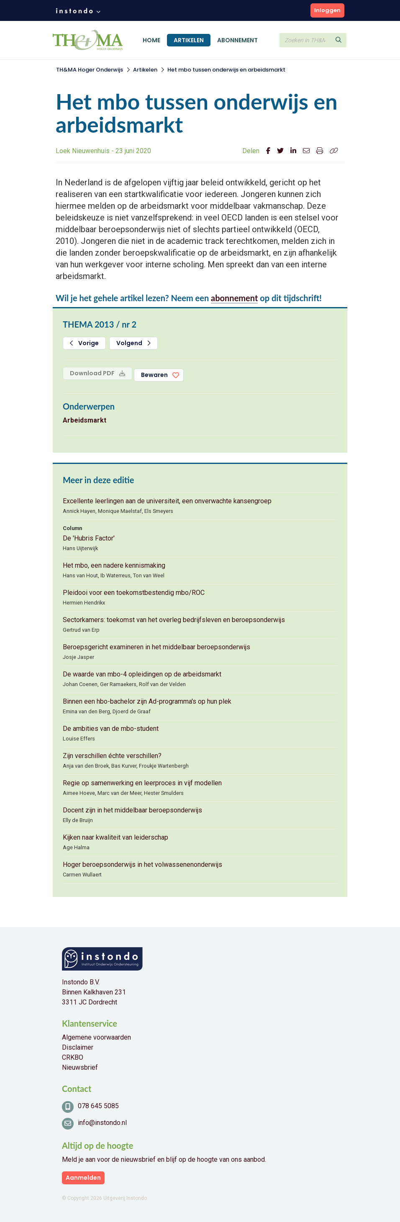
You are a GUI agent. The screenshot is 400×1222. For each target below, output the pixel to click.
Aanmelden (83, 1177)
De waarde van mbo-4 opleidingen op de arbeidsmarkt (142, 674)
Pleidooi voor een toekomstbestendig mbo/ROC (134, 593)
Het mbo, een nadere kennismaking (114, 565)
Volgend (133, 343)
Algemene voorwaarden (96, 1037)
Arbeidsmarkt (84, 420)
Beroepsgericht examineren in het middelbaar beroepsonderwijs (156, 647)
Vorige (84, 343)
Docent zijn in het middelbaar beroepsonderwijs (132, 810)
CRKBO (72, 1057)
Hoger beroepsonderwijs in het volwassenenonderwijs (142, 864)
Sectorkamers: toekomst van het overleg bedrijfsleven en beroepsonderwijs (174, 620)
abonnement (234, 298)
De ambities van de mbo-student (111, 729)
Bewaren (154, 375)
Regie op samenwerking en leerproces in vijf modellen (142, 783)
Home (151, 40)
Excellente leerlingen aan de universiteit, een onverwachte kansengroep (167, 501)
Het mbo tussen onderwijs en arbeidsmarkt (226, 70)
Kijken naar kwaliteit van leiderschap (115, 837)
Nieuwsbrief (80, 1067)
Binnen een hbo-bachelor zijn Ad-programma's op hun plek (147, 701)
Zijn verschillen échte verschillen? (112, 756)
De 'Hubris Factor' (89, 538)
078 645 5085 (98, 1106)
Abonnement (237, 40)
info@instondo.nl (102, 1123)
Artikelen (189, 40)
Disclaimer (77, 1047)
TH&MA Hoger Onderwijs (89, 70)
